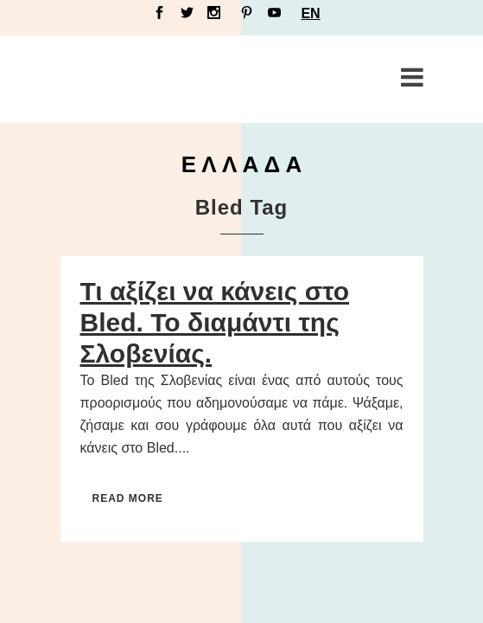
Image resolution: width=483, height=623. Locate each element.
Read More (127, 498)
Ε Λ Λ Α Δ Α (241, 164)
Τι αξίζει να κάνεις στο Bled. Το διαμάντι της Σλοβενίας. (215, 322)
